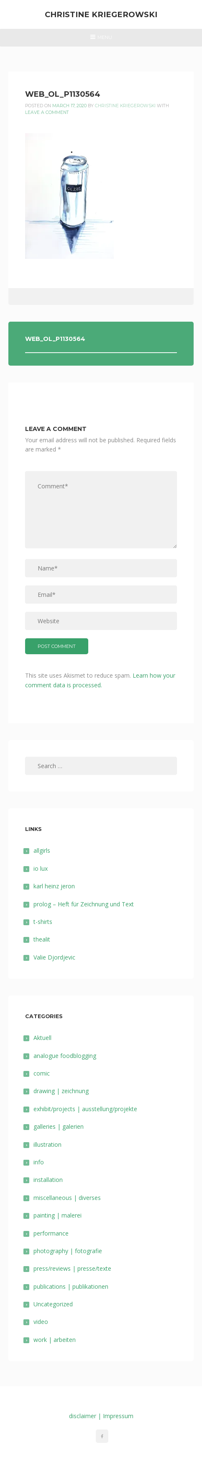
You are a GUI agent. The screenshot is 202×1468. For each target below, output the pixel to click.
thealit (41, 939)
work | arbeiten (54, 1340)
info (38, 1162)
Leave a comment (47, 112)
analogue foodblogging (64, 1056)
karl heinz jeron (54, 886)
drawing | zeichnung (61, 1091)
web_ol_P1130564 (55, 339)
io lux (40, 868)
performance (51, 1233)
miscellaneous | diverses (67, 1198)
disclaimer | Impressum (101, 1416)
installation (48, 1180)
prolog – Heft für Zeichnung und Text (83, 904)
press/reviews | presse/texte (72, 1268)
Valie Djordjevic (54, 957)
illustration (47, 1144)
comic (41, 1073)
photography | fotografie (67, 1251)
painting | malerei (57, 1215)
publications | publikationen (70, 1286)
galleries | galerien (58, 1126)
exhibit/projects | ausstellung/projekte (85, 1109)
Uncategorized (53, 1304)
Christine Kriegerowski (101, 14)
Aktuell (42, 1038)
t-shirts (42, 922)
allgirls (41, 850)
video (40, 1322)
